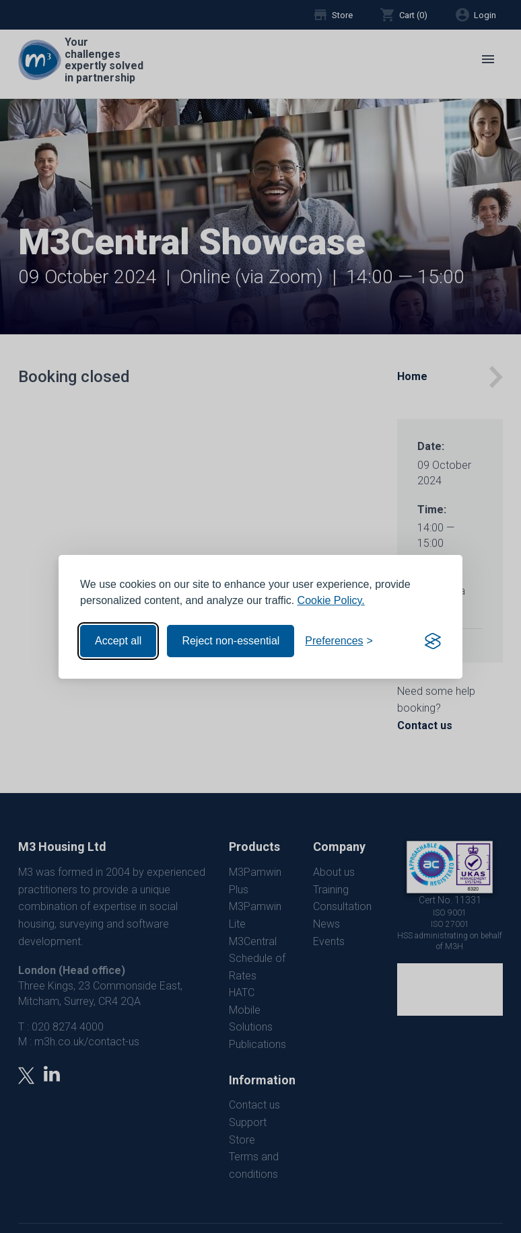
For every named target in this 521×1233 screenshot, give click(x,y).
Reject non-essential (230, 640)
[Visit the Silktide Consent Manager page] (433, 641)
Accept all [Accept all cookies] (118, 640)
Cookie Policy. (331, 600)
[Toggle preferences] (339, 641)
